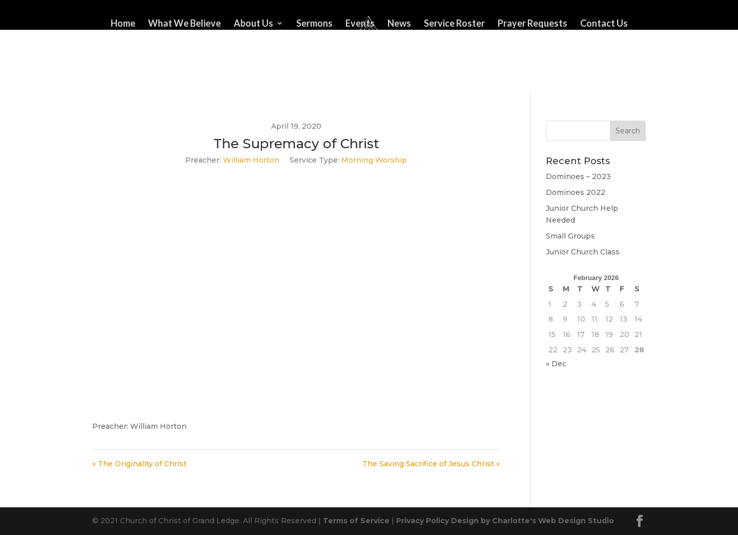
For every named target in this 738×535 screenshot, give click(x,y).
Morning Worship (374, 160)
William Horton (251, 160)
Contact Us (604, 24)
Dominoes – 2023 (578, 176)
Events (360, 24)
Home (123, 24)
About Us (253, 24)
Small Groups (570, 236)
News (399, 24)
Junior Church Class (583, 251)
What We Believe (184, 24)
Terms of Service (356, 520)
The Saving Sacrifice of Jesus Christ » (431, 463)
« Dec (556, 363)
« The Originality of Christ (139, 463)
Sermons (314, 24)
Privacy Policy (422, 520)
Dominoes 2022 (575, 192)
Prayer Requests (532, 24)
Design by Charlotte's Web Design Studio (532, 520)
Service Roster (454, 24)
